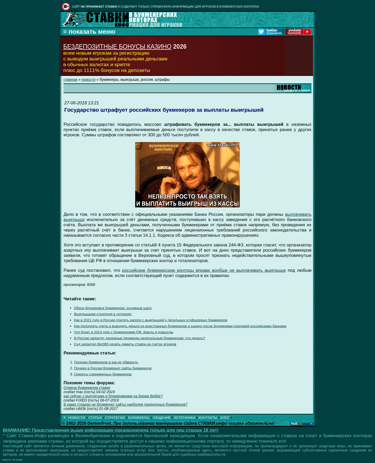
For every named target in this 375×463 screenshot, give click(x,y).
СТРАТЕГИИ (115, 418)
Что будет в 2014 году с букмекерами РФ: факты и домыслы (123, 332)
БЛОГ (225, 418)
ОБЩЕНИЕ (162, 418)
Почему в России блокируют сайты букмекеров (113, 368)
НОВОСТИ (76, 418)
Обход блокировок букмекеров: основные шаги (112, 308)
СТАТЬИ (95, 418)
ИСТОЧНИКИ (184, 418)
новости (88, 79)
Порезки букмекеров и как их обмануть (106, 362)
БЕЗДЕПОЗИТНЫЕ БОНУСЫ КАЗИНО (117, 46)
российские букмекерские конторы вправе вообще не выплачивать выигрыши (204, 270)
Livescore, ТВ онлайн (12, 460)
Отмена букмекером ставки (87, 388)
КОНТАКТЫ (207, 418)
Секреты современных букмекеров (103, 374)
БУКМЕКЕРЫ (139, 418)
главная (70, 79)
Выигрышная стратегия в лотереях (103, 314)
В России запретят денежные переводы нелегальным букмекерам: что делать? (139, 338)
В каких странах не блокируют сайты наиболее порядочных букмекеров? (126, 404)
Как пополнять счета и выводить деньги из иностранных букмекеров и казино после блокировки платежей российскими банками (180, 326)
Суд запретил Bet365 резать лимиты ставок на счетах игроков (125, 344)
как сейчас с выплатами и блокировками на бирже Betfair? (113, 396)
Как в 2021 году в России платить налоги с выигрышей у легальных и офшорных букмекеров (150, 320)
